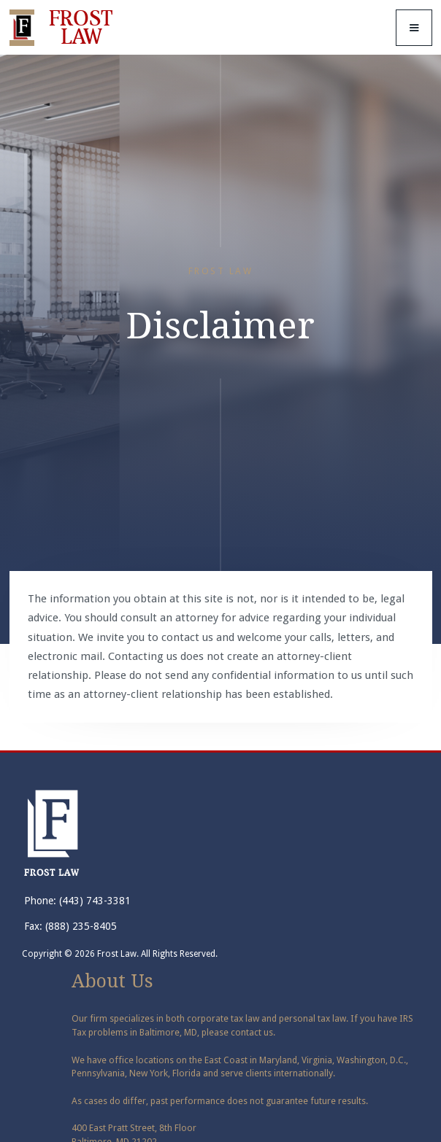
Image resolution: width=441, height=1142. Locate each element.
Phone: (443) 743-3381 (77, 900)
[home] (64, 27)
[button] (414, 27)
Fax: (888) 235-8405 (70, 926)
